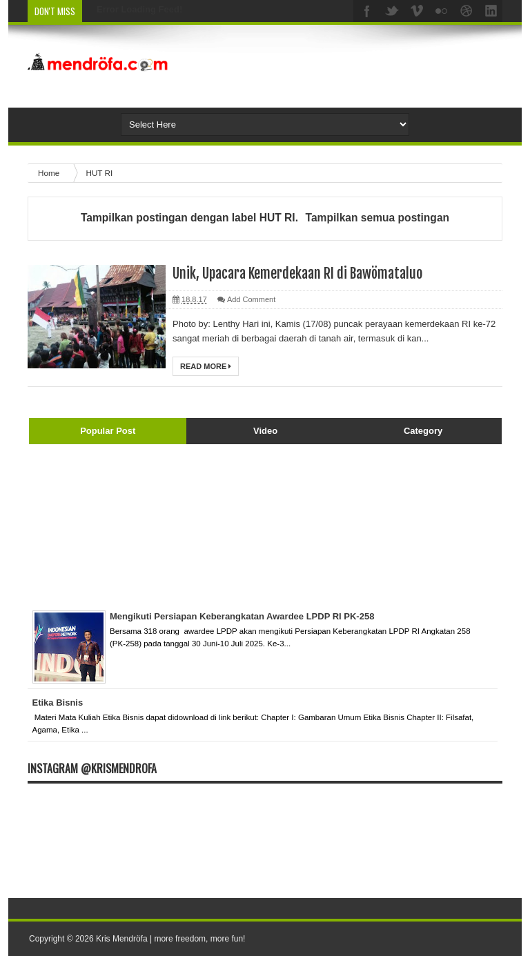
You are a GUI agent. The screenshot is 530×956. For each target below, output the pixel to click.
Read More (205, 366)
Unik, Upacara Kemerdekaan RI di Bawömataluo (297, 273)
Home (49, 172)
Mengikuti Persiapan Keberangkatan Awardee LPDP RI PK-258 (242, 616)
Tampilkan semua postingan (378, 217)
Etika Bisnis (58, 702)
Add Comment (251, 299)
